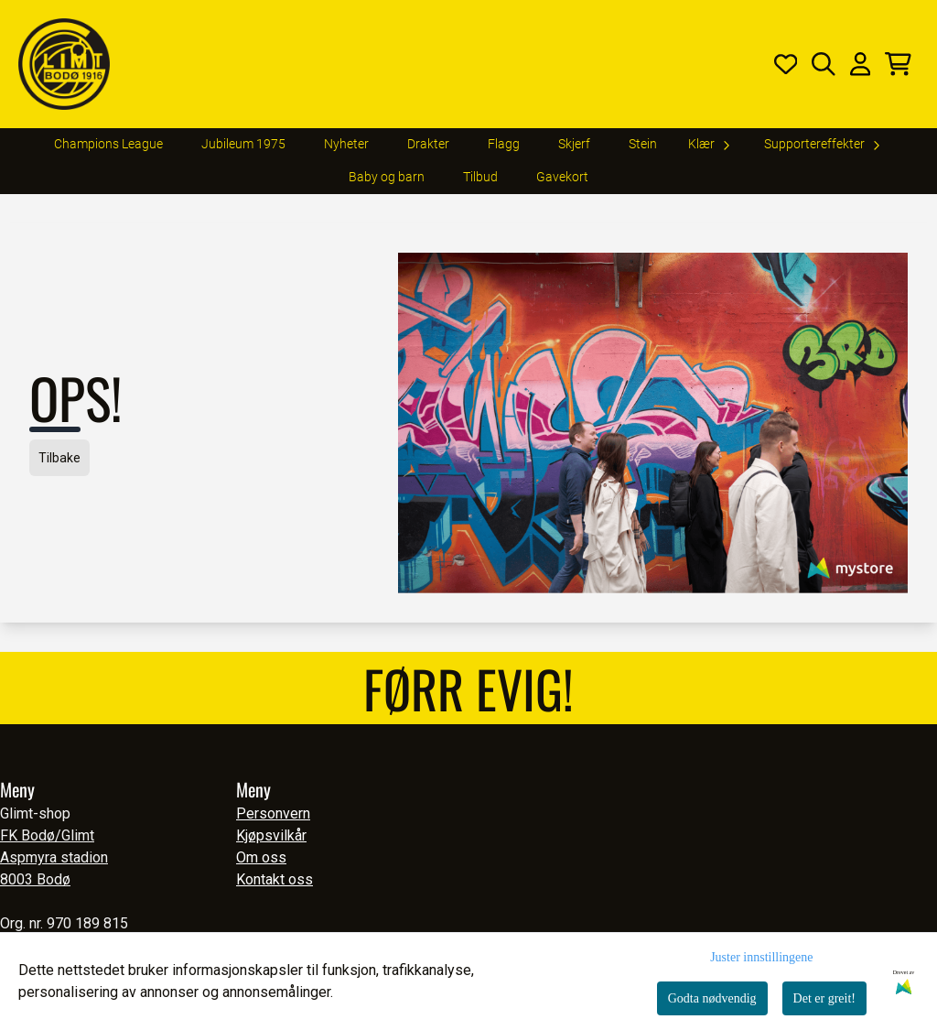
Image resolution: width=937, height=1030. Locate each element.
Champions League (108, 144)
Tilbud (480, 177)
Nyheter (346, 144)
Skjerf (574, 144)
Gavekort (562, 177)
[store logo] (64, 64)
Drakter (428, 144)
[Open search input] (823, 64)
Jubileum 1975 (243, 144)
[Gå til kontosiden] (860, 64)
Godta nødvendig (712, 998)
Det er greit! (824, 998)
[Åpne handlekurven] (898, 64)
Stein (643, 144)
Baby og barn (387, 177)
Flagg (504, 144)
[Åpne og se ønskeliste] (786, 64)
